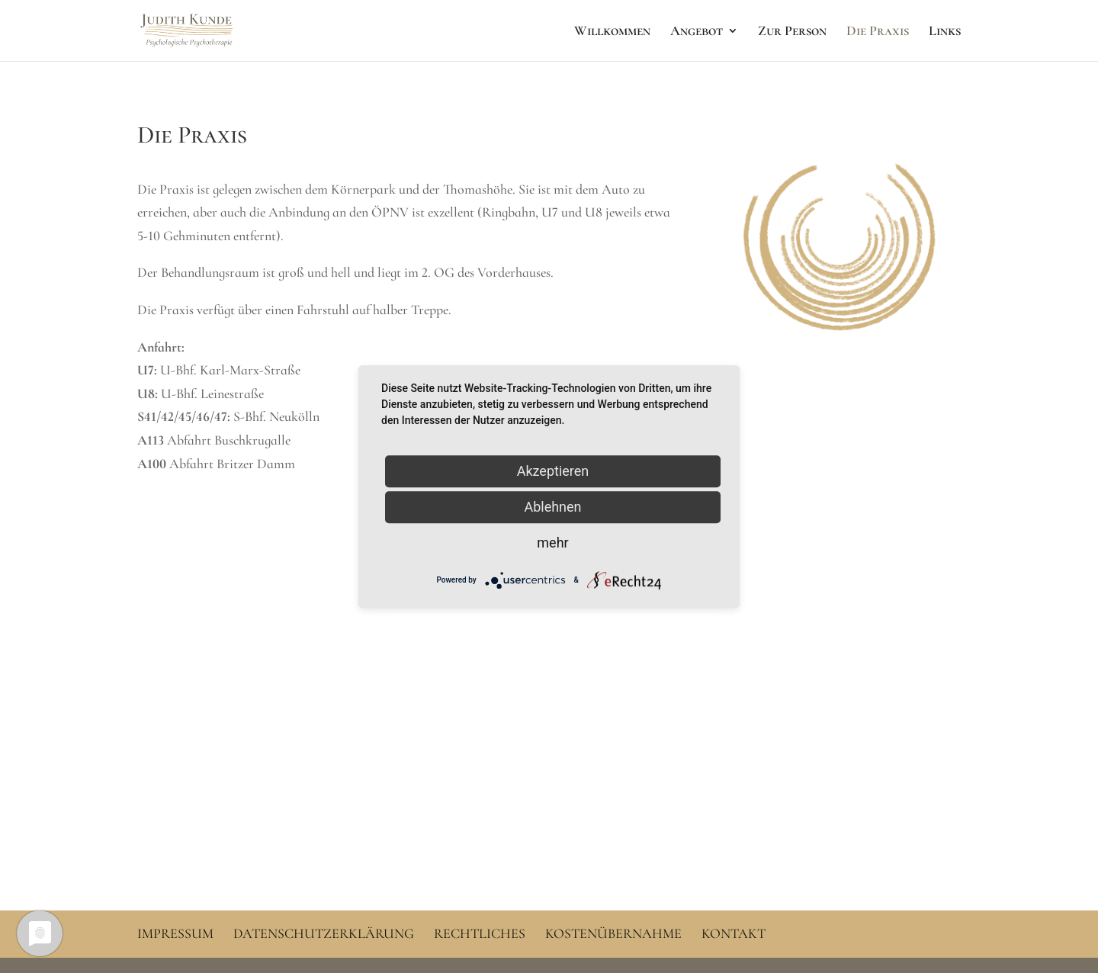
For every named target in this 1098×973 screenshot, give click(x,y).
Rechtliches (479, 933)
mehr (552, 543)
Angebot (696, 32)
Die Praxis (877, 32)
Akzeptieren (553, 471)
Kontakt (734, 933)
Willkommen (612, 32)
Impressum (175, 933)
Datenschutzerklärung (323, 933)
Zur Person (792, 32)
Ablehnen (552, 507)
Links (945, 32)
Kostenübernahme (613, 933)
